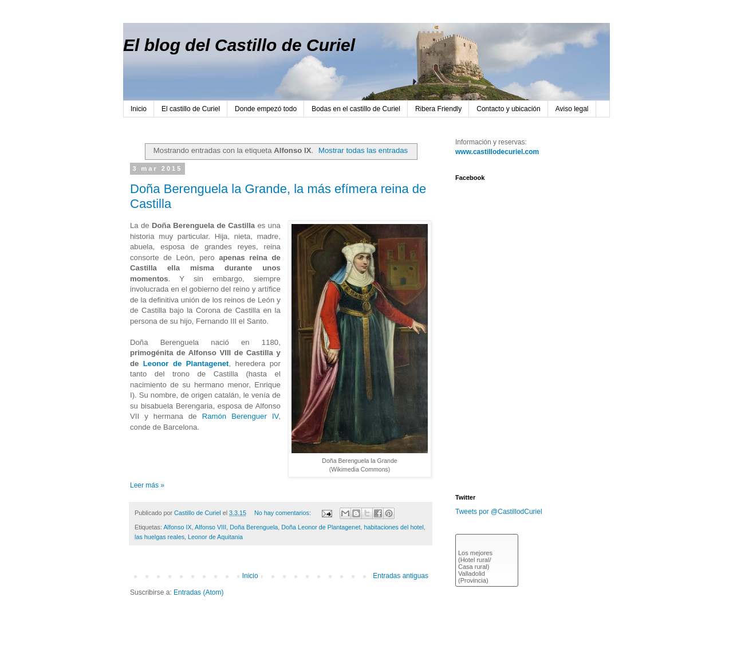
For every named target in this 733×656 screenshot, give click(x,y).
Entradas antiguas (400, 576)
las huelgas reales (159, 536)
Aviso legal (572, 109)
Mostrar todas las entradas (363, 150)
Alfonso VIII (210, 527)
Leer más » (147, 485)
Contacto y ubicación (508, 109)
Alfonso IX (177, 527)
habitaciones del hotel (393, 527)
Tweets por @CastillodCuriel (498, 512)
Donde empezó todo (266, 109)
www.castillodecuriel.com (497, 152)
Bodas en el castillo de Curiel (356, 109)
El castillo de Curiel (190, 109)
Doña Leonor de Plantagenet (320, 527)
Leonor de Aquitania (215, 536)
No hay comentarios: (283, 512)
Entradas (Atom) (198, 592)
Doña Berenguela (254, 527)
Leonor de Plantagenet (186, 363)
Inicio (139, 109)
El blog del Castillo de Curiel (239, 45)
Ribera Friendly (438, 109)
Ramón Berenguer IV (240, 416)
